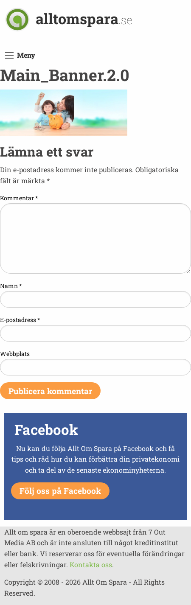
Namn (11, 286)
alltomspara (84, 18)
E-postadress (20, 320)
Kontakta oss (91, 564)
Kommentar (19, 198)
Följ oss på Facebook (60, 490)
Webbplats (15, 354)
